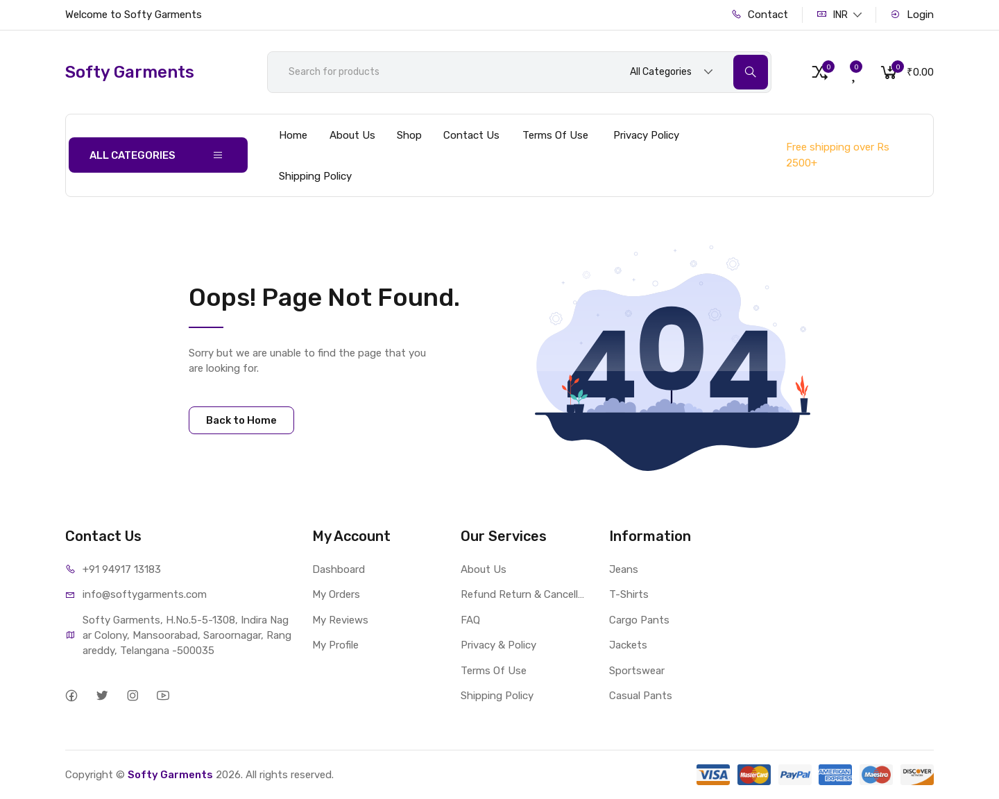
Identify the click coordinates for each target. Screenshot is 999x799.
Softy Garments (170, 774)
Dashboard (338, 569)
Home (293, 135)
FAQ (470, 620)
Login (912, 14)
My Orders (336, 594)
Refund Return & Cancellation (524, 594)
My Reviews (340, 620)
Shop (409, 135)
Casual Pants (640, 695)
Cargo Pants (639, 620)
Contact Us (471, 135)
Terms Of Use (555, 135)
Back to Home (241, 420)
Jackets (628, 645)
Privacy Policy (646, 135)
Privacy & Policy (498, 645)
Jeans (623, 569)
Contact (759, 14)
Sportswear (637, 670)
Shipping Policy (315, 176)
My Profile (335, 645)
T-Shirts (629, 594)
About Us (352, 135)
